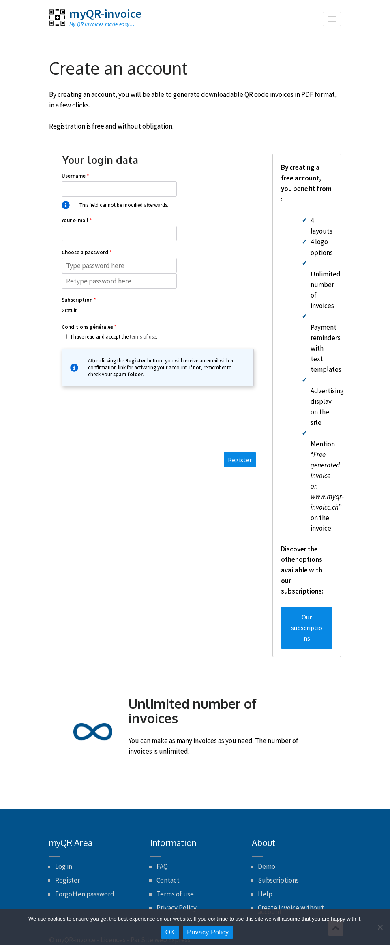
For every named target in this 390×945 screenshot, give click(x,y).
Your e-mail (77, 220)
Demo (266, 866)
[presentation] (157, 426)
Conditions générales (89, 327)
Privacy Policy (176, 907)
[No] (380, 927)
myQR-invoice (105, 13)
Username (75, 175)
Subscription (79, 299)
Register (67, 880)
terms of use (143, 336)
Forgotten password (84, 893)
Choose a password (87, 252)
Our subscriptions (306, 627)
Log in (63, 866)
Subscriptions (278, 880)
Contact (168, 880)
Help (265, 893)
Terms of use (175, 893)
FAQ (162, 866)
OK (170, 932)
